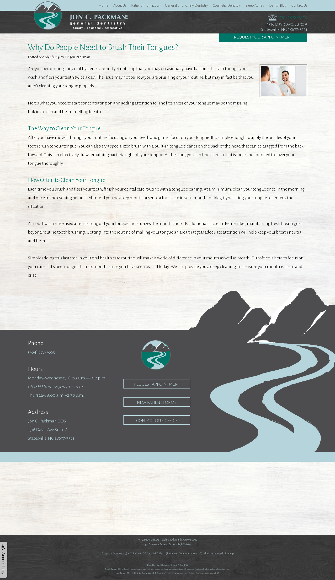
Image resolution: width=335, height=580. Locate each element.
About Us (119, 5)
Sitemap (229, 553)
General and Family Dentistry (186, 5)
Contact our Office (156, 420)
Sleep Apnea (254, 5)
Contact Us (299, 5)
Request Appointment (157, 384)
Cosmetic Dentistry (227, 5)
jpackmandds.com (170, 539)
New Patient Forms (157, 402)
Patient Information (145, 5)
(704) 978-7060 (293, 17)
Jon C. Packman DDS (137, 553)
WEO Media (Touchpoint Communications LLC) (177, 553)
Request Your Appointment (263, 37)
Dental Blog (278, 5)
